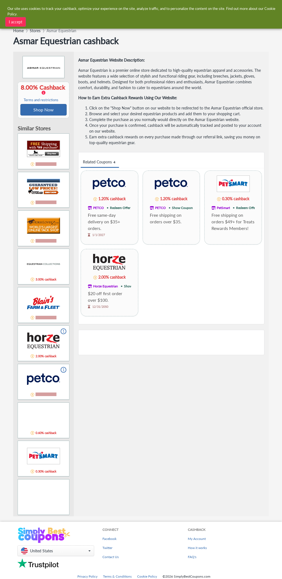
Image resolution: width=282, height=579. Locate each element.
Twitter (107, 548)
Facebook (109, 539)
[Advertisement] (171, 342)
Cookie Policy (147, 576)
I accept (15, 22)
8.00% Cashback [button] (43, 92)
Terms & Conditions (117, 576)
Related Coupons (100, 162)
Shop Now (43, 109)
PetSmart (223, 208)
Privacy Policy (87, 576)
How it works (197, 548)
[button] (55, 550)
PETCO (98, 208)
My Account (197, 539)
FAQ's (192, 557)
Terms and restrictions (41, 100)
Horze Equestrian (105, 286)
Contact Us (110, 557)
